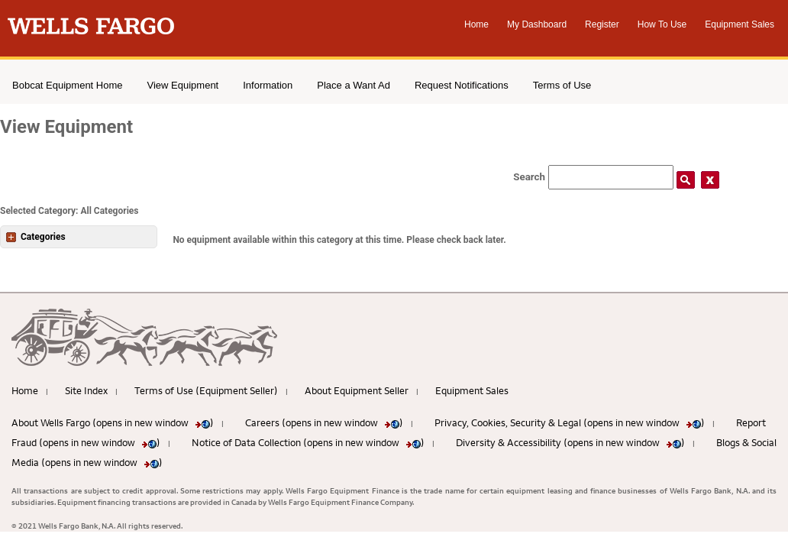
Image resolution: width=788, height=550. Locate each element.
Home (476, 24)
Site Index (86, 390)
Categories (36, 236)
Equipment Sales (739, 24)
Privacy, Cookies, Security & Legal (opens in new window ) (569, 422)
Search (529, 177)
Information (267, 85)
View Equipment (183, 85)
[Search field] (610, 177)
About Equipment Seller (357, 390)
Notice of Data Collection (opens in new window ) (308, 442)
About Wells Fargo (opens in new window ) (112, 422)
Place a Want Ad (353, 85)
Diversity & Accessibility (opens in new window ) (570, 442)
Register (602, 24)
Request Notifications (462, 85)
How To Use (662, 24)
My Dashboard (537, 24)
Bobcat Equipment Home (67, 85)
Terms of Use (562, 85)
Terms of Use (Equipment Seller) (206, 390)
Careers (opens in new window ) (324, 422)
